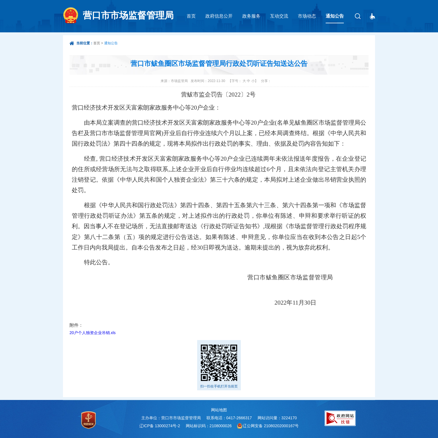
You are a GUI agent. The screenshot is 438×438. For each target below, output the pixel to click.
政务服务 (251, 16)
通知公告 (335, 16)
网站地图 (219, 410)
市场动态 (307, 16)
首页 (191, 16)
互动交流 (279, 16)
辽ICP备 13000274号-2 (159, 426)
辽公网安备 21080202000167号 (271, 426)
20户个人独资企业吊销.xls (93, 332)
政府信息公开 (219, 16)
